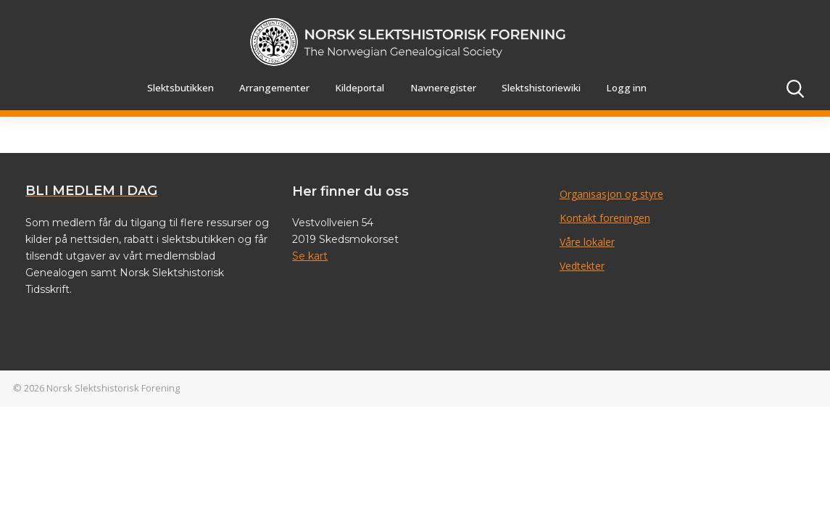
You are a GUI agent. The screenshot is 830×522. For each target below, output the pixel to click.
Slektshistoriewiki (541, 87)
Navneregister (443, 87)
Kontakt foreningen (605, 218)
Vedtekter (582, 266)
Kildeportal (359, 87)
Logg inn (626, 87)
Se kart (310, 255)
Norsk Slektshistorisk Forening (113, 387)
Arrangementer (274, 87)
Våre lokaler (587, 242)
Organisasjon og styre (611, 194)
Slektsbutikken (180, 87)
